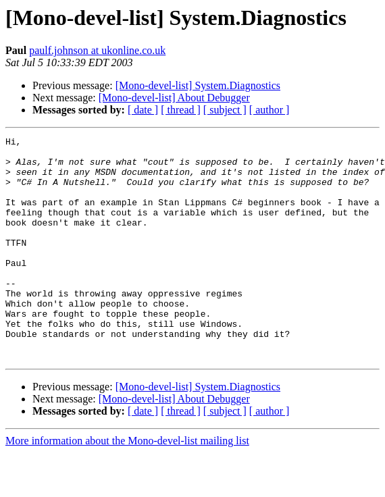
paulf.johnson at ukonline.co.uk (97, 50)
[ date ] (143, 109)
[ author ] (269, 109)
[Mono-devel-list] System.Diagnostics (198, 85)
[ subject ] (225, 109)
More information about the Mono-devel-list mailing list (127, 485)
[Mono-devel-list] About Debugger (174, 97)
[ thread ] (181, 109)
